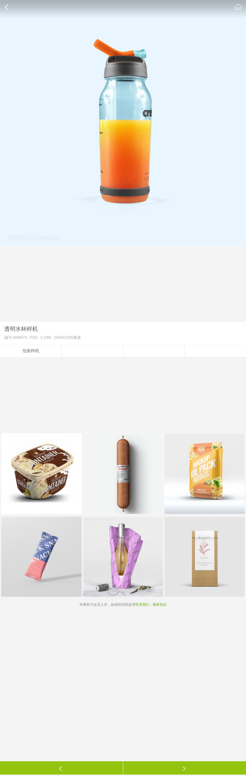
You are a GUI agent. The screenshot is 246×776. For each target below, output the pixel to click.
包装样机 (30, 350)
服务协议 (160, 604)
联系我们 (142, 604)
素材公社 (238, 7)
